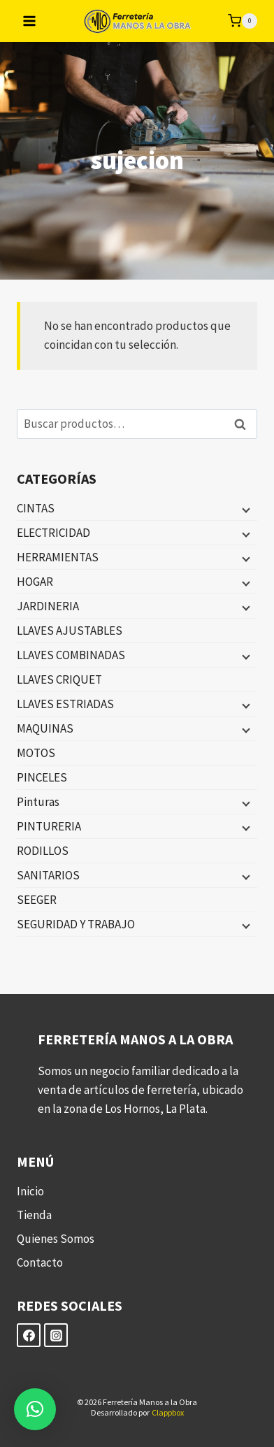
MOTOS (36, 753)
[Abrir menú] (30, 20)
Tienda (34, 1215)
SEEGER (37, 899)
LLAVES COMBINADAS (71, 655)
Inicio (30, 1191)
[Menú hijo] (244, 508)
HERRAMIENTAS (58, 557)
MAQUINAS (45, 728)
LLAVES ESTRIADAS (65, 704)
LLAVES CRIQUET (59, 679)
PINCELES (42, 777)
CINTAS (36, 508)
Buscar (244, 424)
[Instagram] (56, 1335)
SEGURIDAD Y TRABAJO (76, 924)
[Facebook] (29, 1335)
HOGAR (35, 581)
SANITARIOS (48, 875)
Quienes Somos (55, 1238)
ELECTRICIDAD (53, 532)
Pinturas (38, 801)
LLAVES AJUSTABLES (69, 630)
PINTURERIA (49, 826)
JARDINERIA (48, 606)
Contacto (40, 1262)
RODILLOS (42, 850)
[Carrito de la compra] (242, 21)
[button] (35, 1409)
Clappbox (168, 1412)
